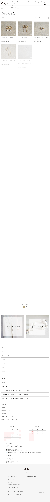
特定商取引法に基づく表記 (14, 484)
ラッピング (3, 404)
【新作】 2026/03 (5, 378)
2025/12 (3, 371)
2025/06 (3, 359)
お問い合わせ (19, 494)
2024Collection (5, 386)
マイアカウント (11, 491)
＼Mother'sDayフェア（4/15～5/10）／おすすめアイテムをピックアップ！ (16, 394)
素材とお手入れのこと (5, 410)
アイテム (12, 3)
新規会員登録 (20, 491)
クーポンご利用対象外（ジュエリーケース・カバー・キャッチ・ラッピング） (17, 390)
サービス (3, 407)
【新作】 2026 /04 (6, 382)
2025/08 (3, 363)
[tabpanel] (13, 326)
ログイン (10, 494)
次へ (29, 307)
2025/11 (3, 367)
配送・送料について (12, 476)
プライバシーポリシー (13, 487)
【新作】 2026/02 (5, 375)
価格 (21, 2)
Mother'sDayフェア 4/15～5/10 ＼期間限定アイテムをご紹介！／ (15, 398)
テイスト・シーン (27, 3)
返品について (11, 479)
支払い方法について (12, 482)
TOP (2, 8)
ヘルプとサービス (34, 3)
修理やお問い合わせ (5, 413)
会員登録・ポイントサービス (7, 416)
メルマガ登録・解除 (31, 476)
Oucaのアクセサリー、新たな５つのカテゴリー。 (11, 419)
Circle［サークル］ (17, 8)
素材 (17, 2)
